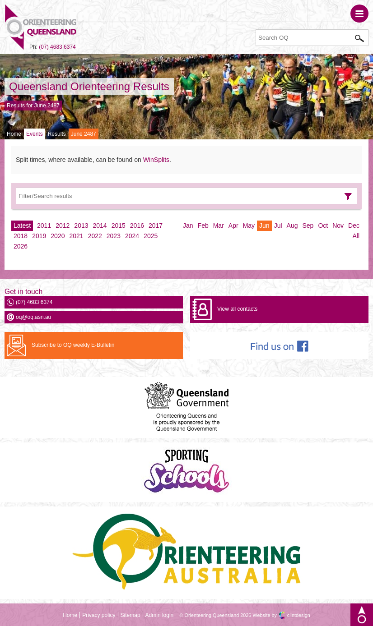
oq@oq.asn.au (33, 317)
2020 (58, 235)
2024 (132, 235)
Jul (278, 225)
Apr (233, 225)
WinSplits (156, 159)
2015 (119, 225)
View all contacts (237, 309)
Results (57, 134)
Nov (338, 225)
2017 (156, 225)
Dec (353, 225)
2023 (114, 235)
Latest (22, 225)
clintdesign (298, 615)
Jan (188, 225)
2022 (95, 235)
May (249, 225)
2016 (137, 225)
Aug (292, 225)
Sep (307, 225)
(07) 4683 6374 (57, 47)
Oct (323, 225)
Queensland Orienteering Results (89, 86)
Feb (203, 225)
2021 (76, 235)
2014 (100, 225)
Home (14, 134)
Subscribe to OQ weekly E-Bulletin (73, 345)
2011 (44, 225)
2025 (151, 235)
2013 (81, 225)
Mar (218, 225)
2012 (63, 225)
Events (34, 134)
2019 (39, 235)
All (355, 235)
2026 (21, 246)
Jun (264, 225)
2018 (21, 235)
